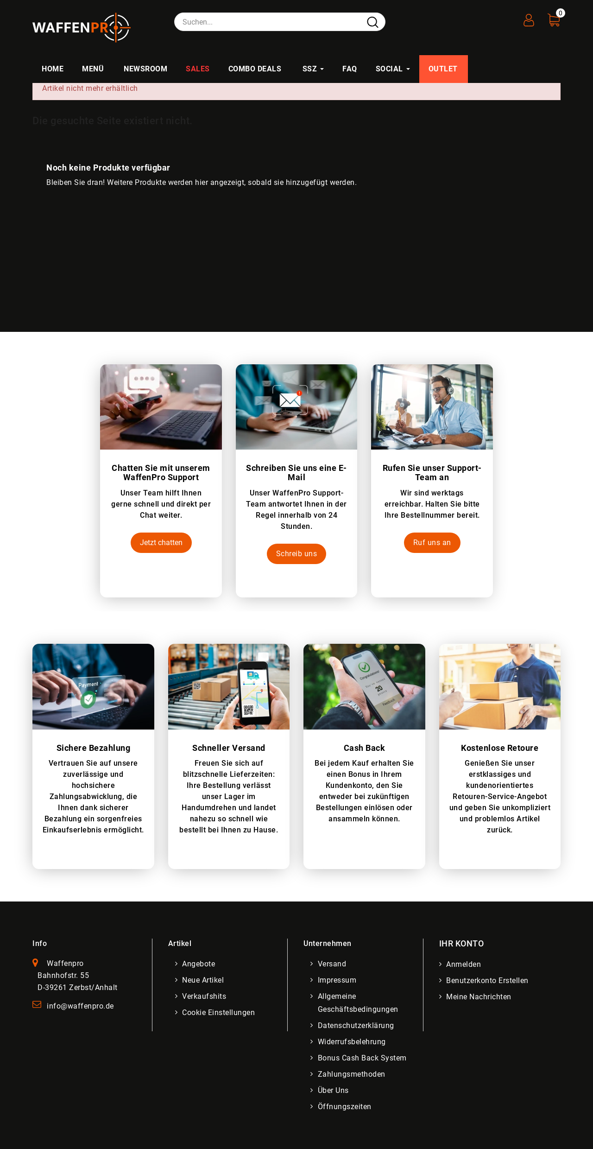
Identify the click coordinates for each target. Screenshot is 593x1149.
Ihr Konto (461, 943)
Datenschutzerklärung (356, 1025)
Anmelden (464, 964)
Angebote (199, 963)
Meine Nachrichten (479, 996)
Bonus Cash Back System (362, 1058)
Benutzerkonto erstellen (488, 980)
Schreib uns (296, 553)
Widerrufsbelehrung (352, 1041)
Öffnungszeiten (345, 1106)
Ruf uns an (432, 542)
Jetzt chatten (161, 542)
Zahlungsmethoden (351, 1074)
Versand (332, 963)
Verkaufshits (205, 996)
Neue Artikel (203, 980)
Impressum (337, 980)
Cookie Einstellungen (219, 1012)
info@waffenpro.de (80, 1006)
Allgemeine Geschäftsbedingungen (358, 1003)
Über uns (333, 1090)
